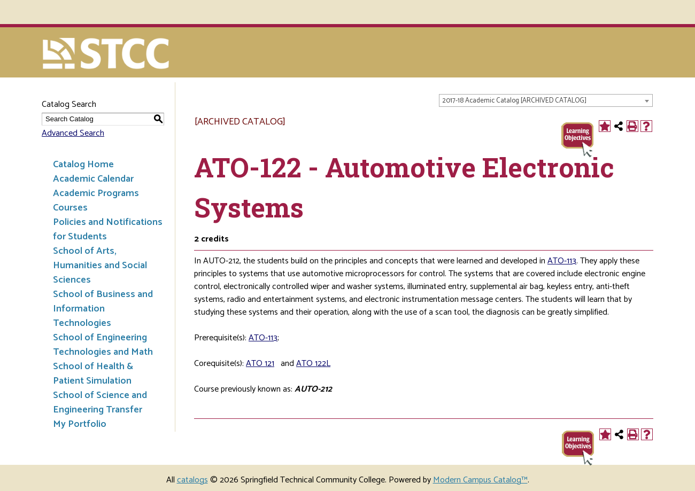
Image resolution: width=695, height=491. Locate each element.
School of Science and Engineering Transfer (100, 402)
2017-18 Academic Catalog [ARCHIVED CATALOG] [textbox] (514, 100)
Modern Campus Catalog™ (480, 480)
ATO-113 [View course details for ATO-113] (561, 261)
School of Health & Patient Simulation (93, 373)
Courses (70, 208)
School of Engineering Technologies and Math (103, 345)
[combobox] (546, 100)
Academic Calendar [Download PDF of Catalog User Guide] (93, 179)
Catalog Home (83, 165)
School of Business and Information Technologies (103, 308)
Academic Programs (96, 193)
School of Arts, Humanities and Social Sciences (100, 265)
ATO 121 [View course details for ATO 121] (260, 363)
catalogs (192, 480)
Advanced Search (73, 133)
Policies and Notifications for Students (108, 229)
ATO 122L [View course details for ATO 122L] (313, 363)
